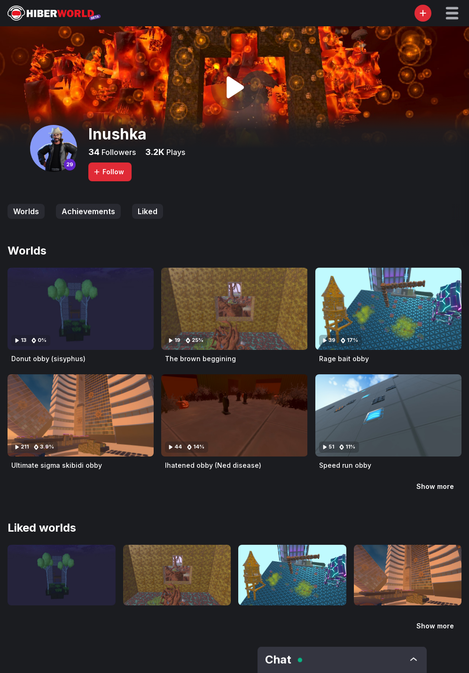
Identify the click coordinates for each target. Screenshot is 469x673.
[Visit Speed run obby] (388, 415)
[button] (452, 13)
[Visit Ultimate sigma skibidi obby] (81, 415)
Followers (118, 152)
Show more (435, 486)
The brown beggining (200, 359)
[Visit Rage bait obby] (388, 309)
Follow (108, 172)
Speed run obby (345, 465)
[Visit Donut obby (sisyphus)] (81, 309)
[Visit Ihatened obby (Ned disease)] (234, 415)
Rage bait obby (344, 359)
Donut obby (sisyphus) (48, 359)
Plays (174, 152)
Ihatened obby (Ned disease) (213, 465)
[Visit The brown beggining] (234, 309)
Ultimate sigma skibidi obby (56, 465)
